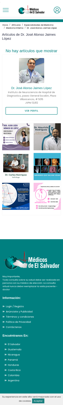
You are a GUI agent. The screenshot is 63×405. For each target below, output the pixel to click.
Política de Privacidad (18, 322)
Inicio (5, 25)
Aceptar (38, 400)
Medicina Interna (14, 28)
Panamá (13, 359)
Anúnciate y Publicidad (19, 311)
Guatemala (14, 349)
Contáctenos (14, 327)
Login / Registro (15, 306)
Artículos (16, 25)
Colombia (13, 375)
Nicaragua (14, 354)
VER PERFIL (31, 110)
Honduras (13, 365)
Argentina (13, 380)
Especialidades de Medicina (38, 25)
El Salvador (14, 344)
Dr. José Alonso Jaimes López (42, 28)
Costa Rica (14, 370)
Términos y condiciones (20, 316)
